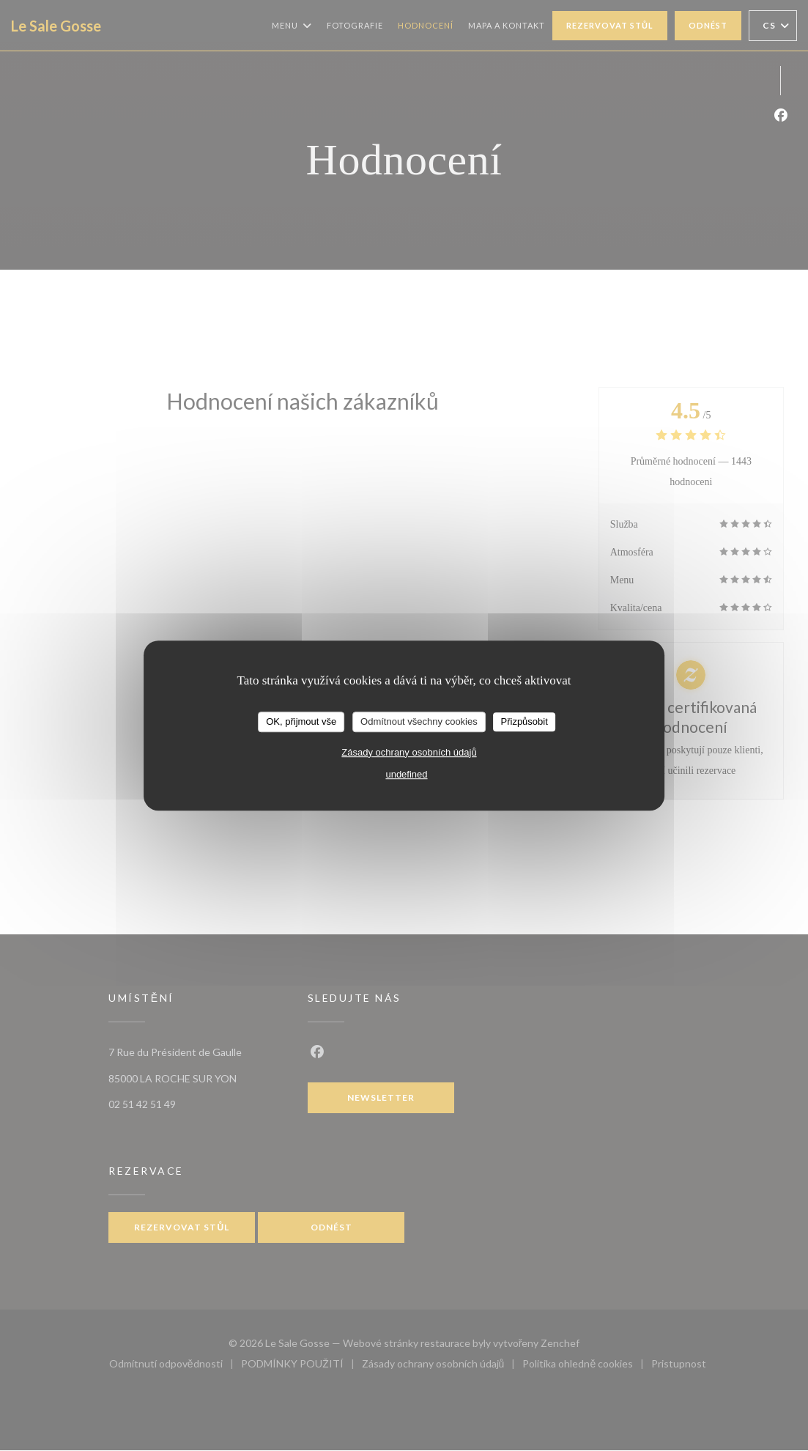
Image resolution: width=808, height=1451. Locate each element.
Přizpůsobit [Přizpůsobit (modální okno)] (523, 721)
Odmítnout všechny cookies (419, 721)
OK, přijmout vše (301, 721)
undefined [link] (406, 774)
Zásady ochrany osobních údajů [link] (408, 752)
